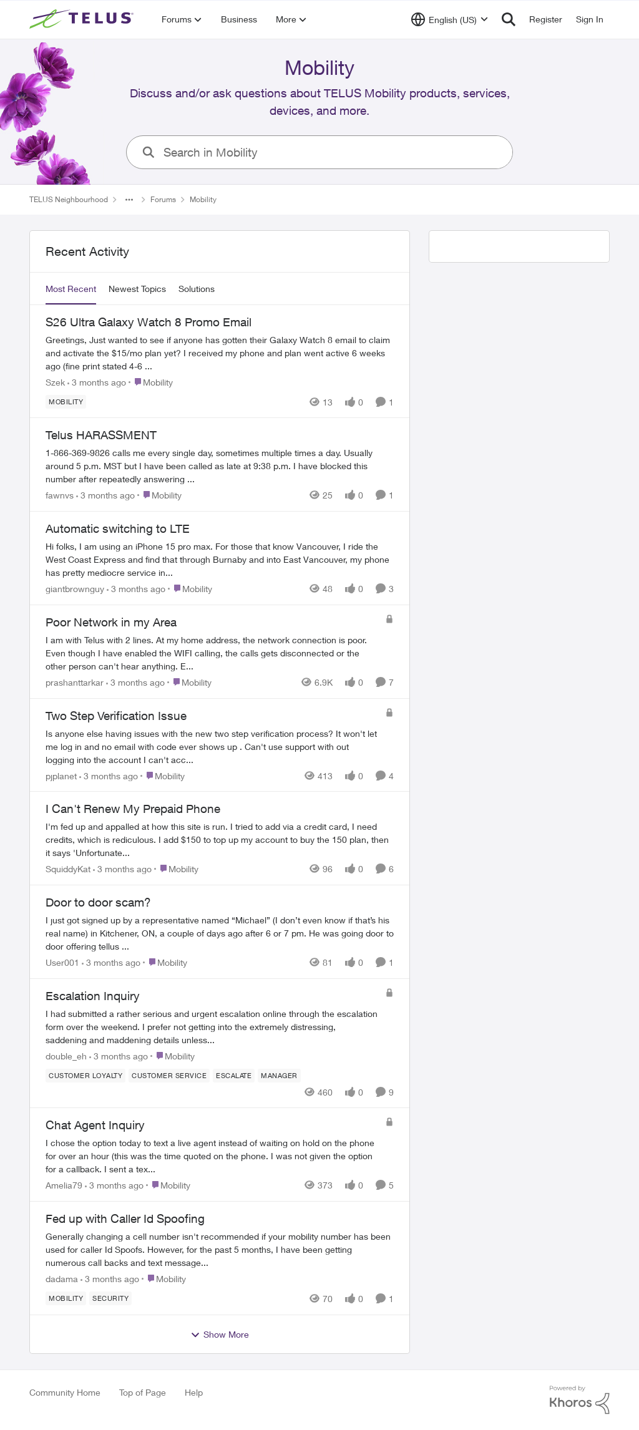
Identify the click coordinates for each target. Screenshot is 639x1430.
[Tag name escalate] (234, 1075)
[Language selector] (450, 19)
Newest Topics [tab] (137, 288)
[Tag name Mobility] (66, 401)
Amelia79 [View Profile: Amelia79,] (64, 1185)
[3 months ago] (96, 381)
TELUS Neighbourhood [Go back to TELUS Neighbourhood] (68, 199)
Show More (219, 1334)
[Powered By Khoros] (580, 1400)
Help (194, 1392)
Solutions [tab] (196, 288)
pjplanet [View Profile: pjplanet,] (61, 775)
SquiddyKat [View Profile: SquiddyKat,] (68, 868)
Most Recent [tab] (71, 288)
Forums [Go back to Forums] (163, 199)
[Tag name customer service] (169, 1075)
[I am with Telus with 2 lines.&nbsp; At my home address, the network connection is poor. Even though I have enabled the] (212, 653)
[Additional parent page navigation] (129, 199)
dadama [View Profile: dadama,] (62, 1278)
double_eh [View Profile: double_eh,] (66, 1055)
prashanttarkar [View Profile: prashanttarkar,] (75, 682)
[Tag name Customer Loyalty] (85, 1075)
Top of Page (142, 1392)
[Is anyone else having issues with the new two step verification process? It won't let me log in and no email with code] (212, 746)
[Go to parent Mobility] (151, 381)
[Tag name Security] (110, 1298)
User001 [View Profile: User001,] (62, 962)
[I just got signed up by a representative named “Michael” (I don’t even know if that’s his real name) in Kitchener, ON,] (220, 933)
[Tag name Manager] (279, 1075)
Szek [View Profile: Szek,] (55, 381)
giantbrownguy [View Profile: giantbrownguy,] (75, 588)
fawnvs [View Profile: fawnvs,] (60, 495)
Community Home (64, 1392)
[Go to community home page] (83, 19)
